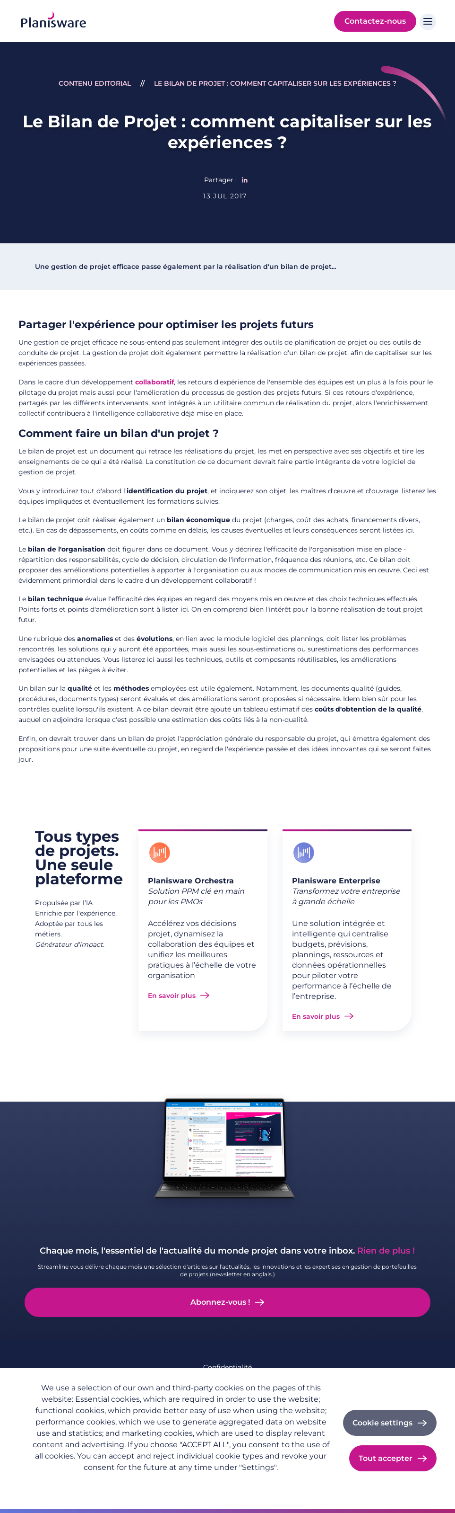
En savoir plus (172, 995)
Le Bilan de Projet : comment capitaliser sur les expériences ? (275, 83)
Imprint (139, 1482)
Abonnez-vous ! (220, 1302)
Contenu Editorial (95, 83)
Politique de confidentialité (72, 1482)
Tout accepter (385, 1458)
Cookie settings (382, 1422)
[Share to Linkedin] (244, 180)
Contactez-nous (375, 21)
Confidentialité (227, 1367)
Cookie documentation (199, 1482)
